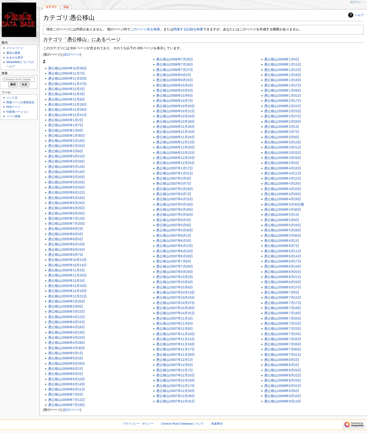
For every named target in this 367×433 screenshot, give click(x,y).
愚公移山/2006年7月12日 (66, 400)
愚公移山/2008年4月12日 (282, 178)
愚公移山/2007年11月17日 (175, 349)
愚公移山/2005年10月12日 (67, 260)
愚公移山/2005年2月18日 (66, 141)
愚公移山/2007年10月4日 (174, 282)
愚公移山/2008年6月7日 (281, 246)
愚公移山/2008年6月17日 (282, 261)
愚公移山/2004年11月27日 (67, 84)
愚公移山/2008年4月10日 (282, 168)
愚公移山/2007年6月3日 (173, 241)
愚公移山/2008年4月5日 (281, 163)
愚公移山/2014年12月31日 (67, 115)
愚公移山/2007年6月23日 (174, 251)
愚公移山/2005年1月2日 (65, 120)
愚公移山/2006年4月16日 (66, 327)
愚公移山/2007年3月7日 (173, 183)
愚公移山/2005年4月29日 (66, 161)
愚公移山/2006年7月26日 (174, 64)
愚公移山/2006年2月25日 (66, 301)
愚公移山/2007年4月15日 (174, 199)
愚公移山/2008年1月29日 (282, 90)
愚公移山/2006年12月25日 (175, 163)
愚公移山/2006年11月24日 (175, 137)
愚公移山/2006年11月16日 (175, 127)
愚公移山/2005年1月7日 (65, 125)
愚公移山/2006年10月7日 (174, 101)
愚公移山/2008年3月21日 (282, 147)
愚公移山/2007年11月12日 (175, 339)
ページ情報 (13, 116)
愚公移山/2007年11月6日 (174, 323)
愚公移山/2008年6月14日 (282, 256)
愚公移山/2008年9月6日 (281, 391)
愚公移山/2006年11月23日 (175, 132)
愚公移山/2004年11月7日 (66, 73)
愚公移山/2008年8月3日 (281, 365)
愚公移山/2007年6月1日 (173, 235)
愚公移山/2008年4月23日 (282, 189)
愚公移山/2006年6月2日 (65, 369)
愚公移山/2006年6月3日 (65, 374)
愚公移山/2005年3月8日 (65, 151)
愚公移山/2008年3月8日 (281, 137)
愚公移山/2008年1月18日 (282, 80)
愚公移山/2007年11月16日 (175, 344)
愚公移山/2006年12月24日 (175, 158)
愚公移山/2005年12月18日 (67, 291)
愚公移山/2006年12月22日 (175, 153)
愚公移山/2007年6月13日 (174, 246)
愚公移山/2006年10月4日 (174, 85)
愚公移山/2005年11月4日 (66, 270)
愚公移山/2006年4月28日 (66, 343)
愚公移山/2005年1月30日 (66, 135)
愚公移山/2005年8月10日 (66, 244)
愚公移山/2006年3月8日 (65, 306)
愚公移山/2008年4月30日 (282, 209)
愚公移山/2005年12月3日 (66, 281)
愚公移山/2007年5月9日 (173, 225)
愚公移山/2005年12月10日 (67, 286)
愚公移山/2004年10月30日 (67, 68)
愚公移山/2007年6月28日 (174, 256)
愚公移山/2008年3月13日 (282, 142)
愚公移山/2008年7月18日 (282, 308)
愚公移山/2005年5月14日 (66, 172)
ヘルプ (359, 15)
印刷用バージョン (17, 111)
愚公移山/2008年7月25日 (282, 339)
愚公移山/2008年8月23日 (282, 380)
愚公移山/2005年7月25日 (66, 223)
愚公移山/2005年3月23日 (66, 156)
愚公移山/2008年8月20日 (282, 370)
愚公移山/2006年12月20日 (175, 147)
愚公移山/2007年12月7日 (174, 370)
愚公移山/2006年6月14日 (66, 384)
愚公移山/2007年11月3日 (174, 318)
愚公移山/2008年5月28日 (282, 230)
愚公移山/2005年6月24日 (66, 203)
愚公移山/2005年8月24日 (66, 249)
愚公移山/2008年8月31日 (282, 386)
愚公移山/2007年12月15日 (175, 375)
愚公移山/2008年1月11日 (282, 64)
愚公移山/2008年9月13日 (282, 401)
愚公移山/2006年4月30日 (66, 348)
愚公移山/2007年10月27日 (175, 303)
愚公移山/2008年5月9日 (281, 220)
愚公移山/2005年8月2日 (65, 229)
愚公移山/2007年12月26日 (175, 391)
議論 (66, 6)
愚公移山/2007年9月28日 (174, 272)
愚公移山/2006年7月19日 (66, 405)
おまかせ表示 (14, 57)
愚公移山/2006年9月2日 (173, 75)
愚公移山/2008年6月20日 (282, 272)
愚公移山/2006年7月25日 (174, 59)
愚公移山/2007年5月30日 (174, 230)
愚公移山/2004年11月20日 (67, 78)
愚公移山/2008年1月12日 (282, 70)
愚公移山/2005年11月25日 (67, 275)
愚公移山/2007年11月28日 (175, 354)
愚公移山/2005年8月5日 (65, 239)
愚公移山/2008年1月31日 (282, 95)
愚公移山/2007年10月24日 (175, 297)
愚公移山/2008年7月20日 (282, 318)
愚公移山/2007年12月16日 (175, 380)
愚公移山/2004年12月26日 (67, 109)
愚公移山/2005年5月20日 (66, 177)
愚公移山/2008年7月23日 (282, 328)
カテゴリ (51, 6)
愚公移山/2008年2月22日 (282, 106)
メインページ (14, 47)
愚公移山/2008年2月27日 (282, 116)
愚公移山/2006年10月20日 (175, 106)
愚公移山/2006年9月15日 (174, 80)
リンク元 (12, 97)
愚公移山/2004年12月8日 (66, 99)
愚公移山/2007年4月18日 (174, 204)
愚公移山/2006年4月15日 (66, 322)
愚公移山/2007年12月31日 (175, 401)
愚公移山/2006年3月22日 (66, 311)
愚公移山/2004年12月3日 (66, 89)
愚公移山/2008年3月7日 (281, 132)
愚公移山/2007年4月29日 (174, 209)
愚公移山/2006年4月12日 (66, 317)
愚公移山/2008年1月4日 (281, 59)
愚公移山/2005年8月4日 (65, 234)
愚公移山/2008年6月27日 (282, 287)
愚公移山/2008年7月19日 (282, 313)
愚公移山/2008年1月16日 (282, 75)
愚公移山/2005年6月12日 (66, 192)
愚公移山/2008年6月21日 (282, 277)
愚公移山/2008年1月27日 (282, 85)
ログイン (355, 2)
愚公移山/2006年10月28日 (175, 121)
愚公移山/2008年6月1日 (281, 241)
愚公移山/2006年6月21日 (66, 389)
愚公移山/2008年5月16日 (282, 225)
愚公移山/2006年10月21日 (175, 111)
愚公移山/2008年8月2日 (281, 360)
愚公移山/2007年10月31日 (175, 313)
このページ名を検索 (145, 29)
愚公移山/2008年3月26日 (282, 158)
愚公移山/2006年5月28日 (66, 363)
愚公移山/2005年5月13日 (66, 167)
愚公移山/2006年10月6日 (174, 95)
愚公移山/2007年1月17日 (174, 168)
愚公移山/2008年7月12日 (282, 297)
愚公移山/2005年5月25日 (66, 187)
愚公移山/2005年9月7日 (65, 255)
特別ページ (13, 106)
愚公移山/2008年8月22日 (282, 375)
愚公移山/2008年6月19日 (282, 266)
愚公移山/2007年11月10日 (175, 334)
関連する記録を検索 (188, 29)
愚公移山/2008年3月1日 (281, 127)
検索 (5, 73)
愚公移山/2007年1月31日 (174, 173)
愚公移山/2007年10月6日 (174, 287)
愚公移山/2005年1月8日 (65, 130)
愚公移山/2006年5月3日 (65, 358)
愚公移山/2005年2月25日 (66, 146)
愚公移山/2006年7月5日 (65, 394)
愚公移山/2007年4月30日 (174, 214)
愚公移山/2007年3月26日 (174, 189)
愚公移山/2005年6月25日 (66, 208)
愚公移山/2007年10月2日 (174, 277)
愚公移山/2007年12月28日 (175, 396)
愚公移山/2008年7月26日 (282, 344)
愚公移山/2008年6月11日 (282, 251)
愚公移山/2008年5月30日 (282, 235)
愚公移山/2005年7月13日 (66, 218)
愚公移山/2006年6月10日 (66, 379)
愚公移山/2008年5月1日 (281, 214)
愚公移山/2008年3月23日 (282, 153)
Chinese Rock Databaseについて (182, 423)
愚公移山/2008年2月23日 (282, 111)
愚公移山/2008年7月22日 (282, 323)
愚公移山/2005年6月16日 (66, 198)
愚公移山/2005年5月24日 (66, 182)
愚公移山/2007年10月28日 (175, 308)
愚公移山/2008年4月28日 (282, 194)
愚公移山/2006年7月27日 (174, 70)
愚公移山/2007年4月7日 (173, 194)
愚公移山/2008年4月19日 (282, 183)
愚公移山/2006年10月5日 (174, 90)
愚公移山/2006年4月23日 (66, 337)
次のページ (72, 54)
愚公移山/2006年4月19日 (66, 332)
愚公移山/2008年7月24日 (282, 334)
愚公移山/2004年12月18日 (67, 104)
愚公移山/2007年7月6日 (173, 261)
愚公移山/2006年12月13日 (175, 142)
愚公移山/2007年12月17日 (175, 386)
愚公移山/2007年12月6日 (174, 365)
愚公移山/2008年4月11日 (282, 173)
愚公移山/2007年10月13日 (175, 292)
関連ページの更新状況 (20, 102)
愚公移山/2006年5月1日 (65, 353)
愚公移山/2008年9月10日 (282, 396)
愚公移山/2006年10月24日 (175, 116)
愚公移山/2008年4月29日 (282, 199)
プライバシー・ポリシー (138, 423)
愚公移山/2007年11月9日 (174, 328)
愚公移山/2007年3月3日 (173, 178)
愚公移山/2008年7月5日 (281, 292)
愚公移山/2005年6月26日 (66, 213)
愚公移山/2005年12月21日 (67, 296)
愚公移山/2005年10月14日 (67, 265)
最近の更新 (13, 52)
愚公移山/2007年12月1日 (174, 360)
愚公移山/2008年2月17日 (282, 101)
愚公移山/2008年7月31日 (282, 354)
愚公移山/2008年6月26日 (282, 282)
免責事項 (216, 423)
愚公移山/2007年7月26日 (174, 266)
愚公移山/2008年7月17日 (282, 303)
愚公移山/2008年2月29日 (282, 121)
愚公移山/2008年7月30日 (282, 349)
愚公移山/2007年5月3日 (173, 220)
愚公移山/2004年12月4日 (66, 94)
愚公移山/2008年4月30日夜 (284, 204)
